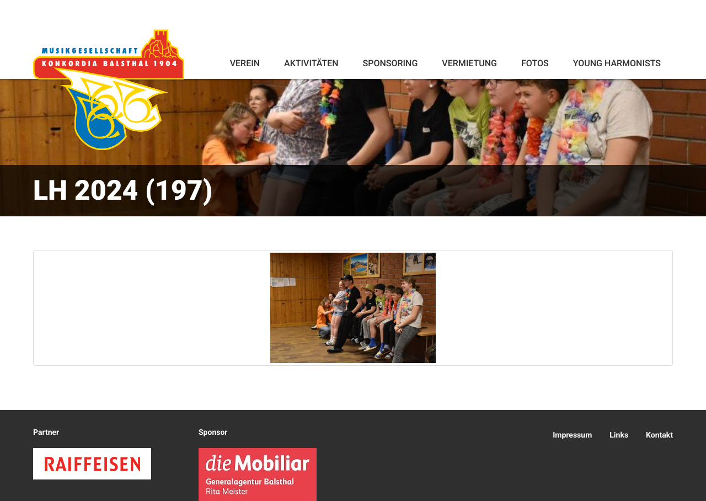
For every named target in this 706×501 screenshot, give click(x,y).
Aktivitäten (311, 63)
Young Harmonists (617, 63)
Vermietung (469, 63)
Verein (245, 63)
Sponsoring (390, 63)
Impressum (572, 435)
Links (618, 435)
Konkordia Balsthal (108, 89)
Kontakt (659, 435)
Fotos (535, 63)
